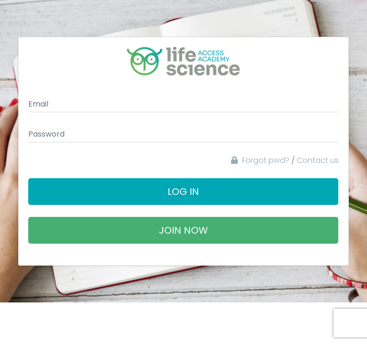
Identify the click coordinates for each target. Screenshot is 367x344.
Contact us (318, 160)
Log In (183, 191)
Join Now (183, 230)
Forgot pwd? (260, 160)
